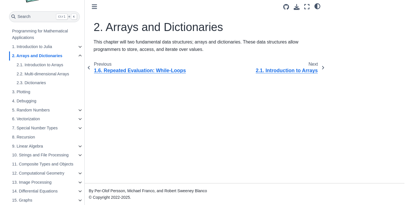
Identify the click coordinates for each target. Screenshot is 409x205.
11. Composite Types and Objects (42, 164)
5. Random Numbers (31, 110)
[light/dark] (317, 6)
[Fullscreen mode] (307, 6)
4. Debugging (24, 101)
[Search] (44, 16)
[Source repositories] (286, 7)
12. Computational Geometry (38, 173)
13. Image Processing (31, 182)
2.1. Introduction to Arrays (39, 65)
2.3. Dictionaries (31, 82)
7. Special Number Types (35, 128)
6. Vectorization (26, 119)
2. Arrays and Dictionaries (37, 55)
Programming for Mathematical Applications (40, 34)
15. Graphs (22, 200)
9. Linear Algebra (27, 146)
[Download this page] (296, 7)
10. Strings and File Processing (40, 155)
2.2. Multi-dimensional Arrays (42, 74)
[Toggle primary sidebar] (94, 6)
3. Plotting (21, 92)
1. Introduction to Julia (32, 46)
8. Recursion (23, 137)
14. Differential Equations (35, 191)
